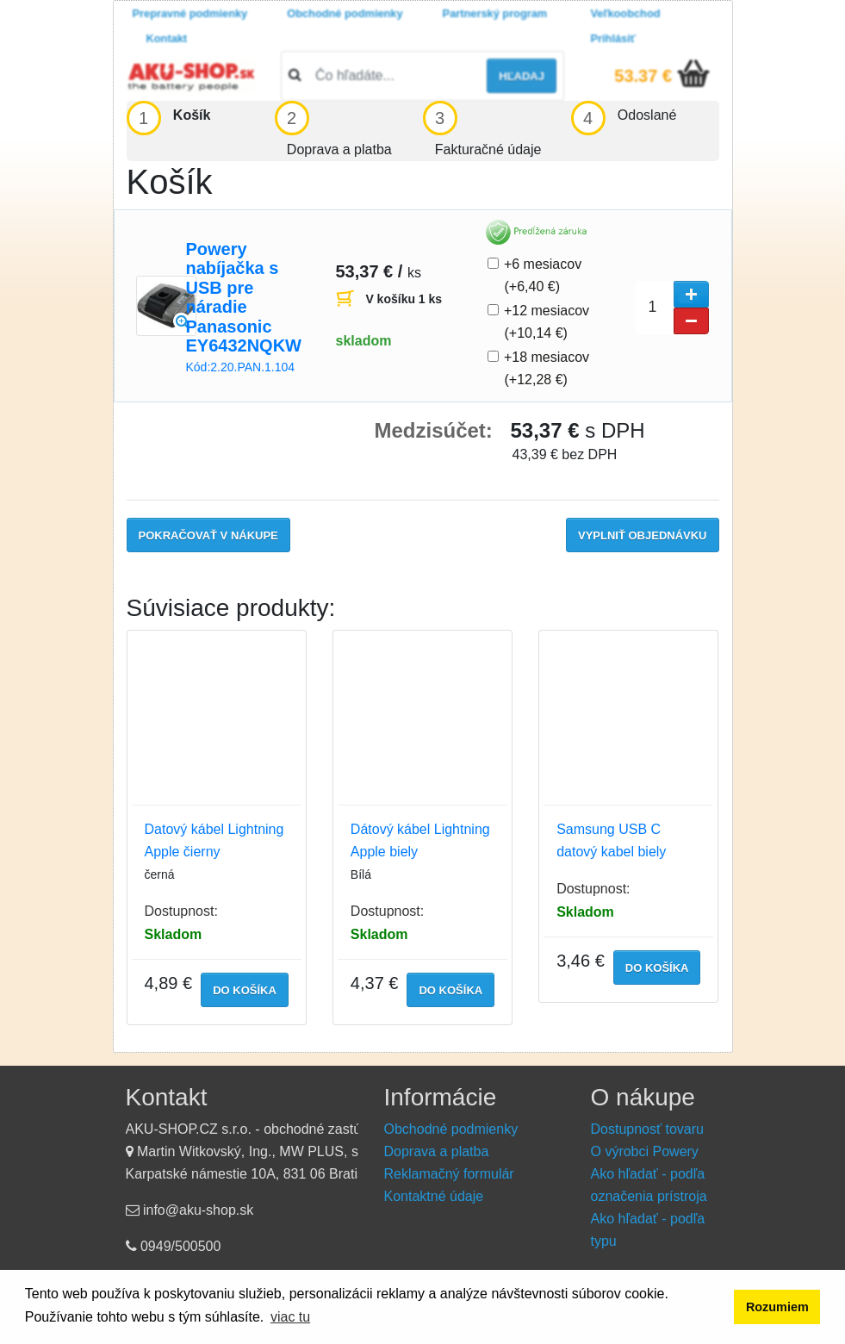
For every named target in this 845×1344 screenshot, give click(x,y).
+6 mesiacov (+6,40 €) (543, 275)
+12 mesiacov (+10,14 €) (547, 321)
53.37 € (643, 75)
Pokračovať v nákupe (208, 535)
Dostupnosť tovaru (647, 1129)
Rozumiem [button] (777, 1307)
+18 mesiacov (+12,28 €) (547, 368)
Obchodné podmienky (344, 13)
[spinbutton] (672, 307)
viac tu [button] (290, 1317)
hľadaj (521, 76)
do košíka (244, 990)
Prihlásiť (613, 38)
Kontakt (167, 38)
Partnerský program (495, 13)
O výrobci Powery (645, 1151)
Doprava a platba (436, 1151)
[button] (691, 294)
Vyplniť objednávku (642, 535)
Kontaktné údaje (434, 1196)
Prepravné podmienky (190, 13)
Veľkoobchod (626, 13)
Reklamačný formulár (449, 1174)
